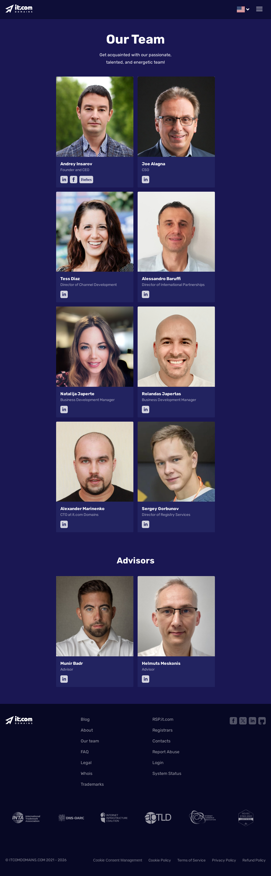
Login (158, 762)
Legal (86, 762)
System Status (166, 773)
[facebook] (73, 179)
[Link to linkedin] (252, 720)
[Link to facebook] (233, 720)
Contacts (161, 740)
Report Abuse (165, 751)
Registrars (162, 730)
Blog (85, 719)
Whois (86, 773)
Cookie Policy (159, 860)
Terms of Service (191, 860)
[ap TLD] (157, 818)
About (87, 730)
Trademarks (92, 784)
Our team (90, 740)
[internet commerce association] (201, 817)
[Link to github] (262, 720)
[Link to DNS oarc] (69, 818)
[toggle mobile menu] (259, 9)
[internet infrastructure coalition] (113, 818)
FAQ (85, 751)
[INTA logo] (25, 817)
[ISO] (246, 817)
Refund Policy (254, 860)
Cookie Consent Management (117, 860)
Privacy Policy (224, 860)
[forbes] (86, 179)
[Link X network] (243, 720)
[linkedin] (64, 179)
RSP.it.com (162, 719)
